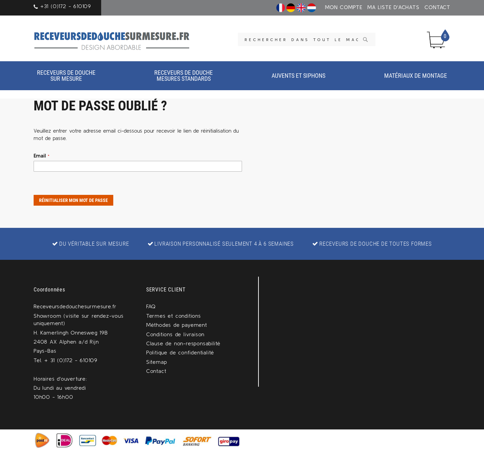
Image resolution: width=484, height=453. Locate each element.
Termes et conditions (173, 316)
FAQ (151, 306)
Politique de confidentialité (180, 352)
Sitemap (156, 362)
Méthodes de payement (176, 325)
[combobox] (306, 39)
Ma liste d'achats (393, 7)
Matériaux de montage (415, 75)
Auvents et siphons (298, 75)
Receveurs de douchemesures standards (183, 75)
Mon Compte (343, 7)
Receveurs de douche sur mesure (66, 75)
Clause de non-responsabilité (183, 343)
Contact (437, 7)
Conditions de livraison (175, 334)
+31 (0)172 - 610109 (65, 6)
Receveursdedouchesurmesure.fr (75, 306)
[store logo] (112, 40)
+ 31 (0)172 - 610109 (70, 360)
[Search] (365, 39)
